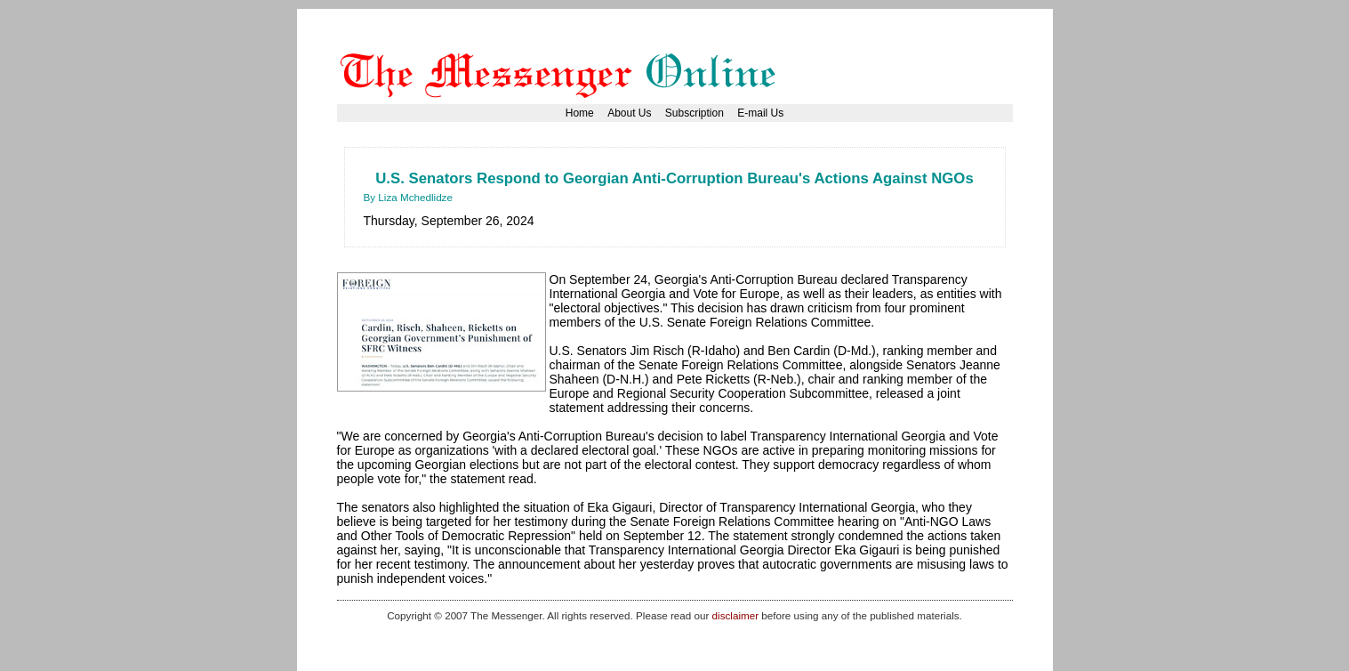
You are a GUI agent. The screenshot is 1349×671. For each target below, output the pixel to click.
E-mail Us (760, 113)
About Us (629, 113)
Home (580, 113)
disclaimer (735, 615)
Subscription (694, 113)
